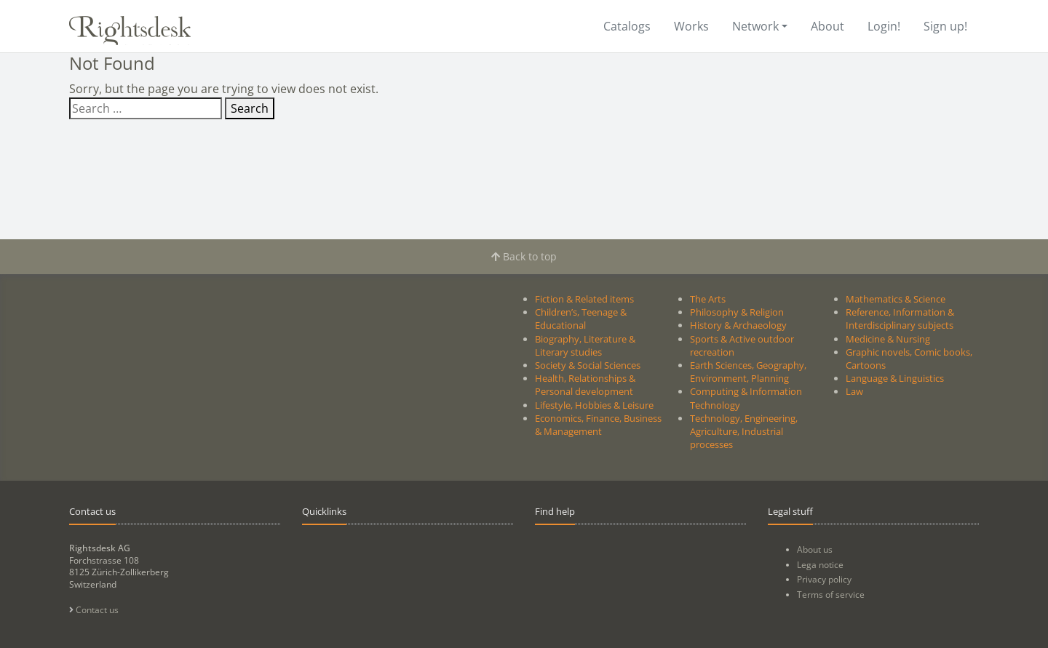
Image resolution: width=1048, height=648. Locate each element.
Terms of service (831, 594)
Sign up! (945, 26)
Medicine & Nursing (888, 338)
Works (691, 26)
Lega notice (820, 565)
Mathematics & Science (895, 298)
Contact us (94, 610)
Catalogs (627, 26)
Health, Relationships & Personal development (585, 385)
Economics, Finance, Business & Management (598, 425)
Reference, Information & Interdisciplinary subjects (900, 318)
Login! (884, 26)
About (827, 26)
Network (755, 26)
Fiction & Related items (584, 298)
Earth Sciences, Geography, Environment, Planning (748, 372)
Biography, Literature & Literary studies (585, 345)
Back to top (524, 256)
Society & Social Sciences (587, 365)
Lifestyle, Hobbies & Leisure (594, 405)
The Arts (708, 298)
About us (815, 549)
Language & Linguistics (895, 378)
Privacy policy (824, 579)
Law (854, 391)
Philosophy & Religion (737, 312)
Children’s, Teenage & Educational (581, 318)
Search (250, 108)
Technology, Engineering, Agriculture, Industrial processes (744, 431)
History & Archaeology (738, 325)
